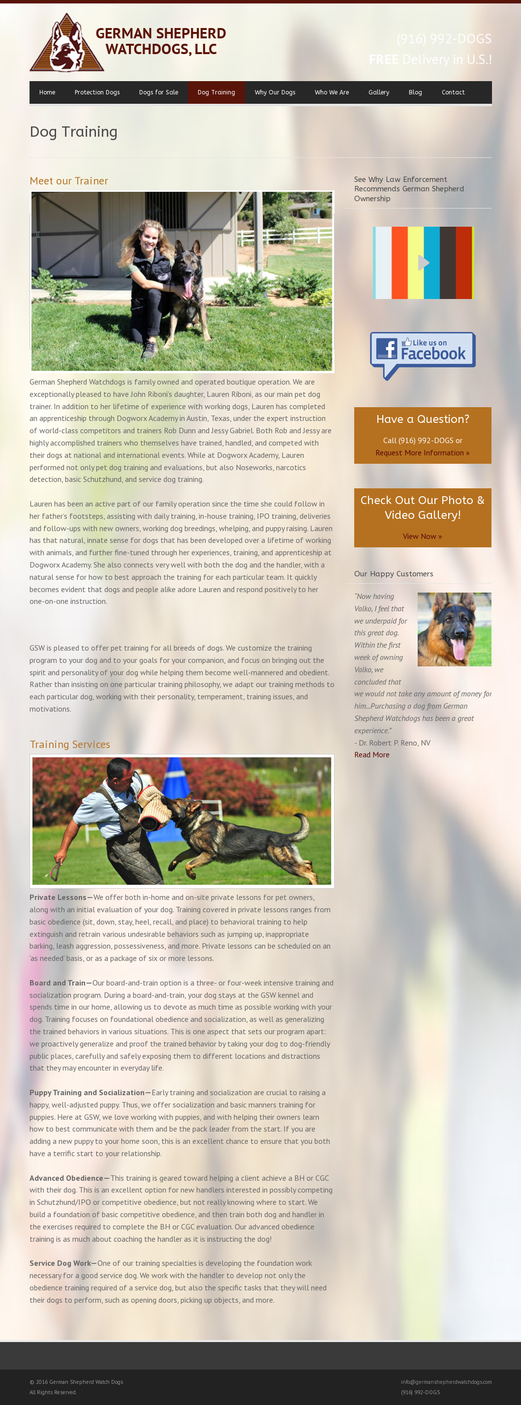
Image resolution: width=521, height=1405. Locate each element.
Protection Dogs (97, 92)
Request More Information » (422, 452)
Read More (372, 754)
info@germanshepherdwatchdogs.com (446, 1381)
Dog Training (216, 92)
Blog (415, 92)
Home (47, 92)
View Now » (422, 536)
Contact (453, 92)
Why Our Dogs (275, 92)
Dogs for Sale (158, 92)
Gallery (378, 92)
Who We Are (332, 92)
